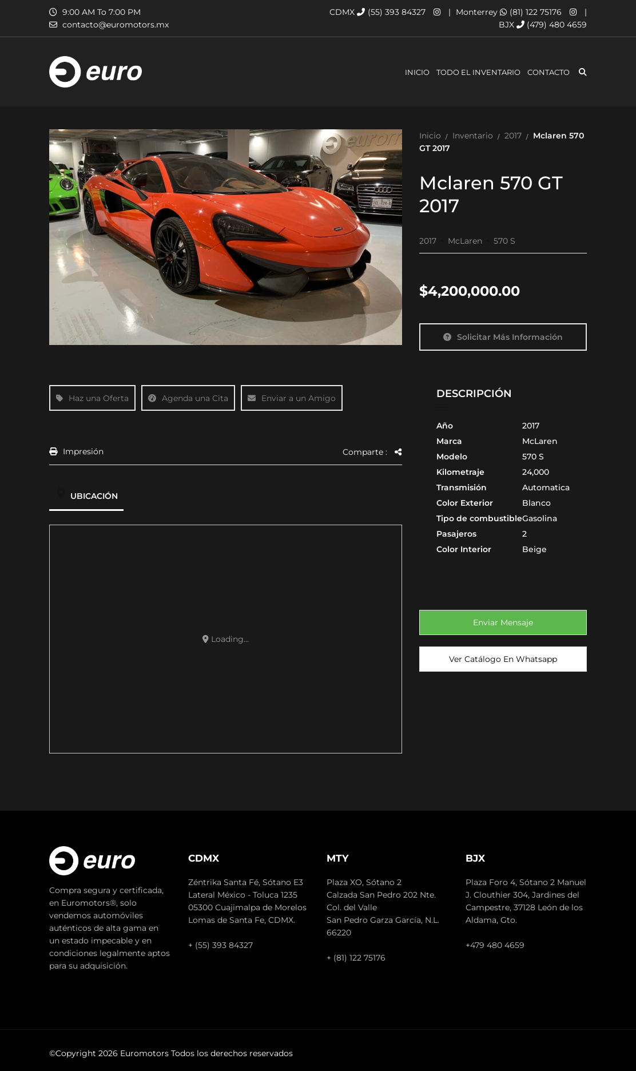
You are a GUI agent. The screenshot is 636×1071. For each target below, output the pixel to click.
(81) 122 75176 (531, 12)
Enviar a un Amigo (292, 398)
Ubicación (86, 496)
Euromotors (144, 1053)
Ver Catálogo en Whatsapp (503, 659)
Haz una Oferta (92, 398)
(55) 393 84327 (391, 12)
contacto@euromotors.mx (115, 24)
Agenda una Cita (188, 398)
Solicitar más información (503, 337)
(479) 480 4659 (551, 24)
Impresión (76, 452)
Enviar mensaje (503, 622)
